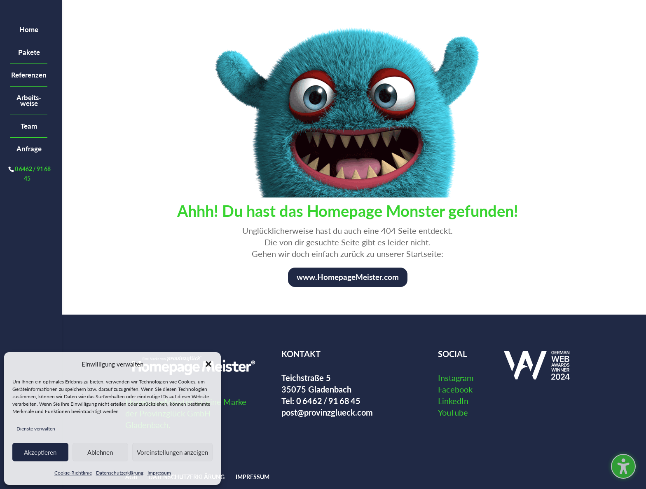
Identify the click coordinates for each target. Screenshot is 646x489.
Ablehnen (100, 452)
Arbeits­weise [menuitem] (28, 100)
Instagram (455, 378)
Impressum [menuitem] (252, 476)
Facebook (455, 389)
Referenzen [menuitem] (29, 75)
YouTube (453, 412)
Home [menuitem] (28, 29)
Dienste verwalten (35, 429)
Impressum (159, 473)
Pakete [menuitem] (29, 52)
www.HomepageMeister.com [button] (348, 277)
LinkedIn (453, 401)
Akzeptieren (40, 452)
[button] (208, 364)
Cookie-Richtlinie (73, 473)
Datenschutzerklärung (119, 473)
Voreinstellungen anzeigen (172, 452)
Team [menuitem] (29, 126)
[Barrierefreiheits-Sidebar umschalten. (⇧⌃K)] (623, 466)
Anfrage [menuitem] (29, 148)
